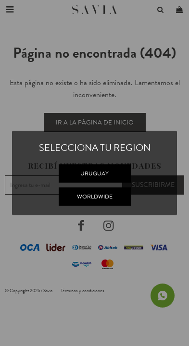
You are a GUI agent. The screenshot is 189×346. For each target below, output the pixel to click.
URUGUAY (94, 173)
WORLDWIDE (95, 196)
